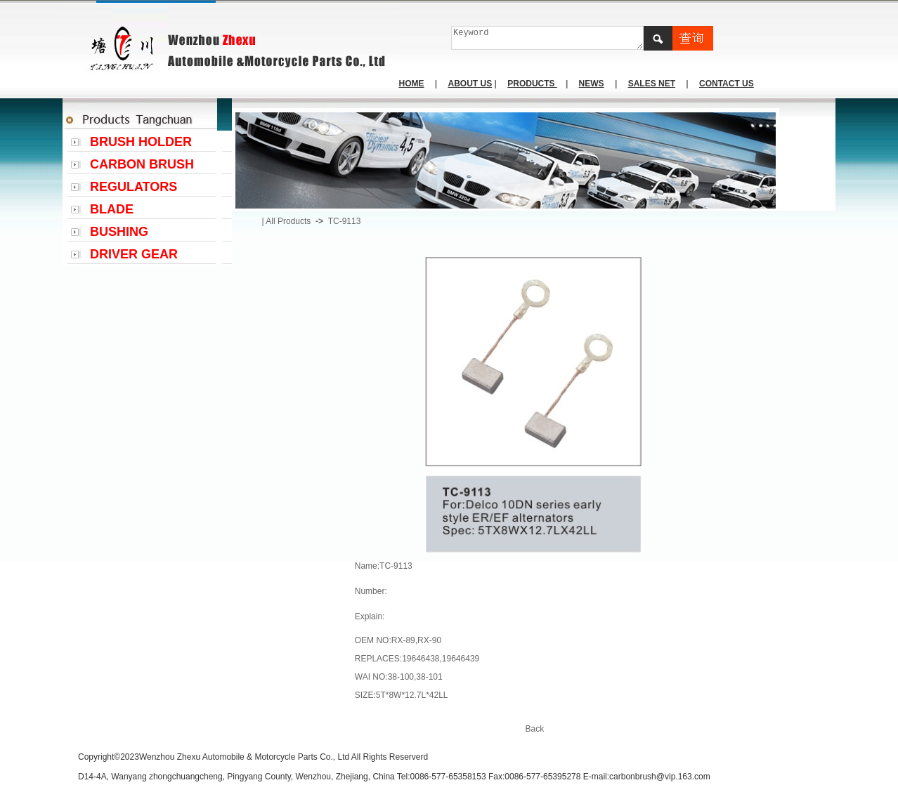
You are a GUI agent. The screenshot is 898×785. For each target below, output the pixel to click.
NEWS (591, 83)
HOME (411, 83)
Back (535, 729)
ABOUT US (470, 83)
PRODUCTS (532, 83)
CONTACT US (726, 83)
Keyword (547, 38)
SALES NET (651, 83)
